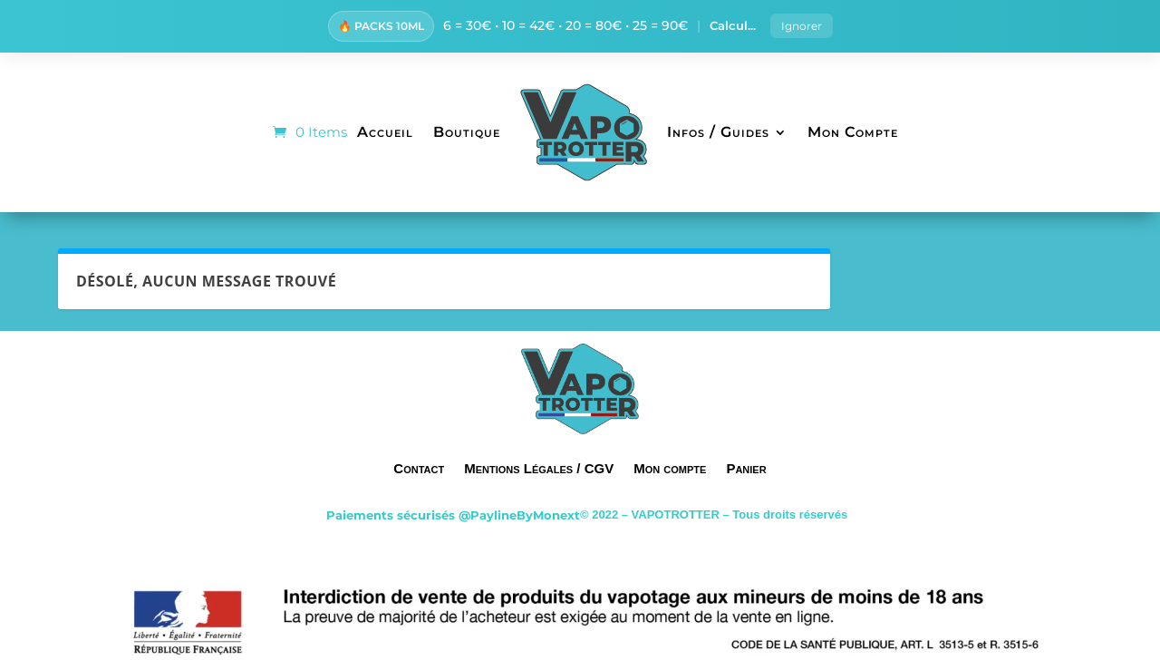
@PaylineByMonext (519, 515)
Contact (418, 468)
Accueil (385, 132)
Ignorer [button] (801, 26)
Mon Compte (852, 132)
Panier (746, 468)
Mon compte (669, 468)
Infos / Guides (718, 132)
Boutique (466, 132)
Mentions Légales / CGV (539, 468)
